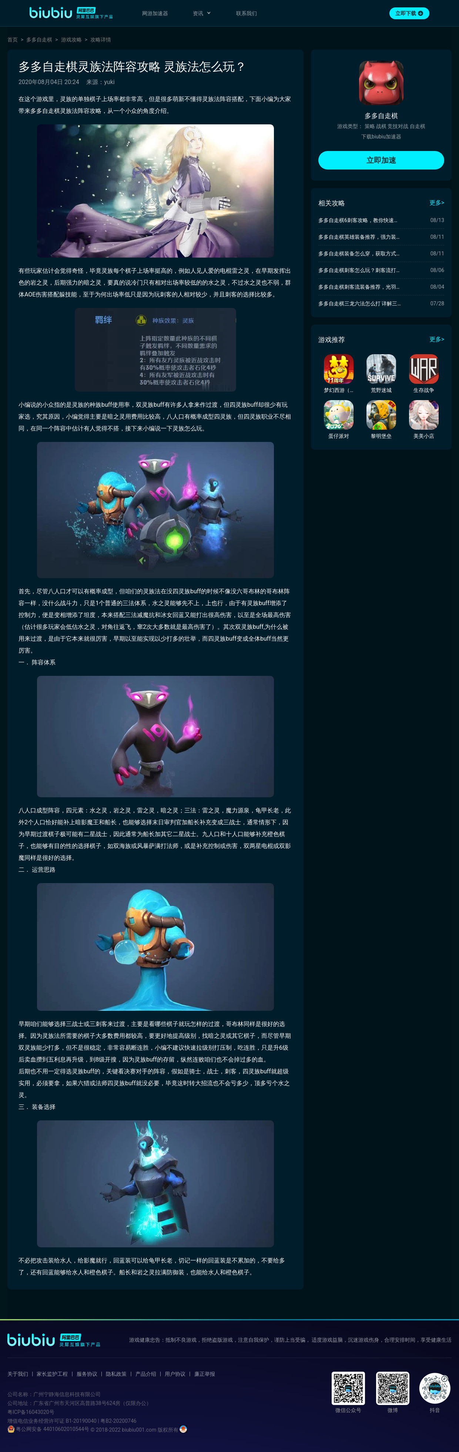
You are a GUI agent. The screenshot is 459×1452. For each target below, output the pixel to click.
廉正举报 (204, 1373)
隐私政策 (116, 1373)
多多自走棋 (39, 39)
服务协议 (87, 1373)
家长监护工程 (52, 1373)
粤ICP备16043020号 (30, 1412)
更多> (436, 202)
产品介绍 (145, 1373)
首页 (12, 39)
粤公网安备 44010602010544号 (48, 1429)
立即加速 (381, 160)
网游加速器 (155, 13)
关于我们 (17, 1373)
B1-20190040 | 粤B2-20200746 (101, 1421)
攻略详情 (100, 39)
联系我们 (246, 13)
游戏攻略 (71, 39)
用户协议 (175, 1373)
